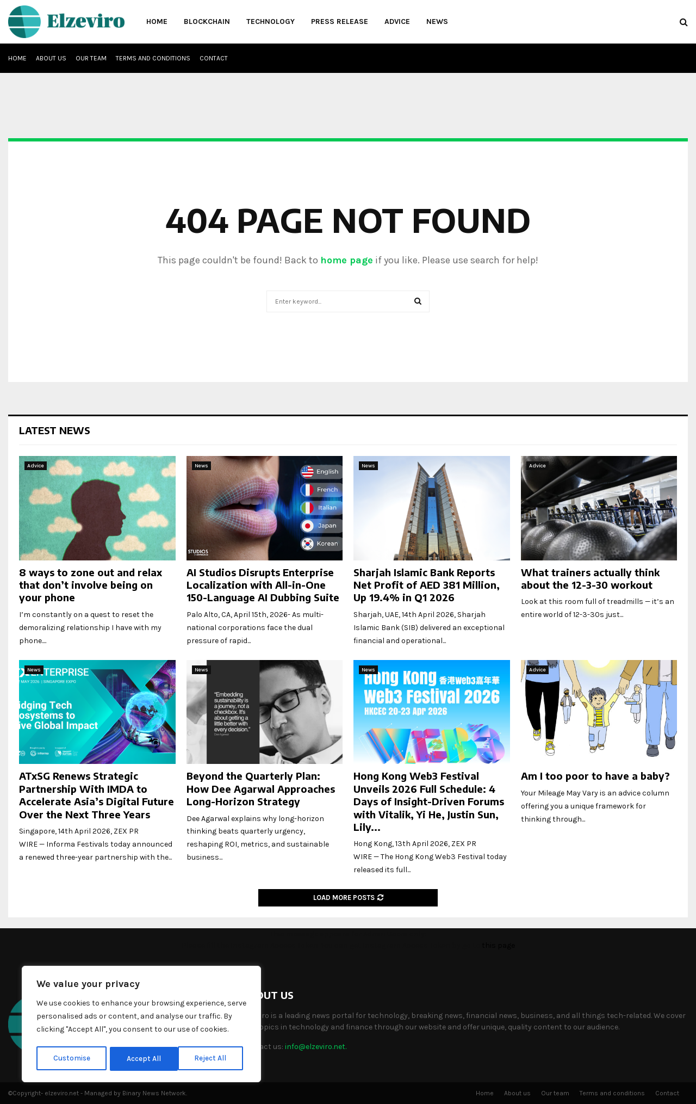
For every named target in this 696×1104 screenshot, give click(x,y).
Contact (214, 58)
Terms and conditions (153, 58)
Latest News (54, 430)
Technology (270, 21)
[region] (141, 1025)
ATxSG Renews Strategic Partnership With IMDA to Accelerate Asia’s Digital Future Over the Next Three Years (96, 794)
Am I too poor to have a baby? (595, 775)
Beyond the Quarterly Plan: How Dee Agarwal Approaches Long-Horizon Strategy (261, 788)
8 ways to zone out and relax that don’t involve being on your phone (90, 585)
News (437, 21)
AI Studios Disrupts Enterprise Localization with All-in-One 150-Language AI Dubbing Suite (263, 585)
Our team (91, 58)
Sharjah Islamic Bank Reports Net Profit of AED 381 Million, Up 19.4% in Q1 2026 (426, 585)
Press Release (339, 21)
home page (346, 260)
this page (498, 945)
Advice (397, 21)
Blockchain (207, 21)
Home (156, 21)
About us (51, 58)
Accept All (213, 1058)
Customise (71, 1058)
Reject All (143, 1058)
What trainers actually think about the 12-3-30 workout (590, 578)
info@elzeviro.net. (315, 1046)
